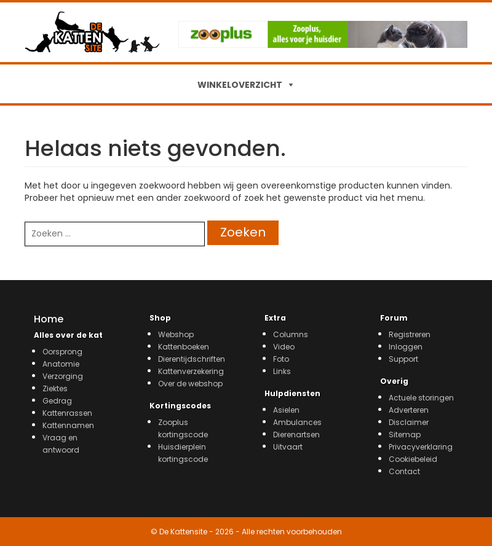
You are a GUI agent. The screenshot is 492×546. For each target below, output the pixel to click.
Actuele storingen (421, 397)
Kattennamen (68, 425)
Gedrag (57, 401)
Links (282, 371)
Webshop (176, 334)
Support (403, 359)
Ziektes (55, 388)
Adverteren (409, 410)
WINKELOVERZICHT (239, 85)
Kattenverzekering (191, 371)
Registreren (409, 334)
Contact (404, 471)
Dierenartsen (296, 434)
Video (284, 346)
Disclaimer (409, 422)
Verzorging (62, 376)
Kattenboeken (183, 346)
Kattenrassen (67, 413)
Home (48, 319)
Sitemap (405, 434)
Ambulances (297, 422)
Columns (290, 334)
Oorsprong (62, 351)
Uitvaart (288, 447)
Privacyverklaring (421, 447)
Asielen (286, 410)
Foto (281, 359)
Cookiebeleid (413, 459)
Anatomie (60, 364)
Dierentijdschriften (191, 359)
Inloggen (406, 346)
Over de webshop (190, 383)
